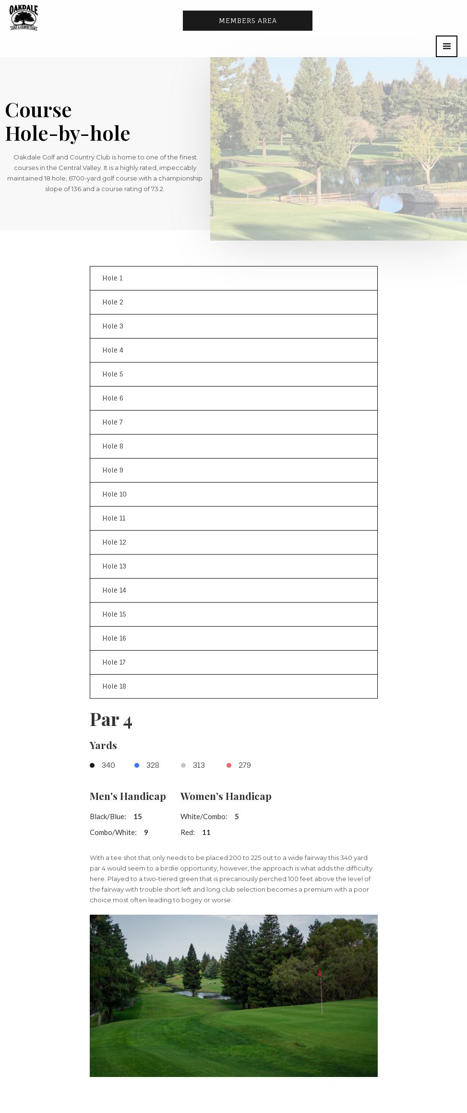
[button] (446, 46)
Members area (248, 20)
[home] (24, 18)
